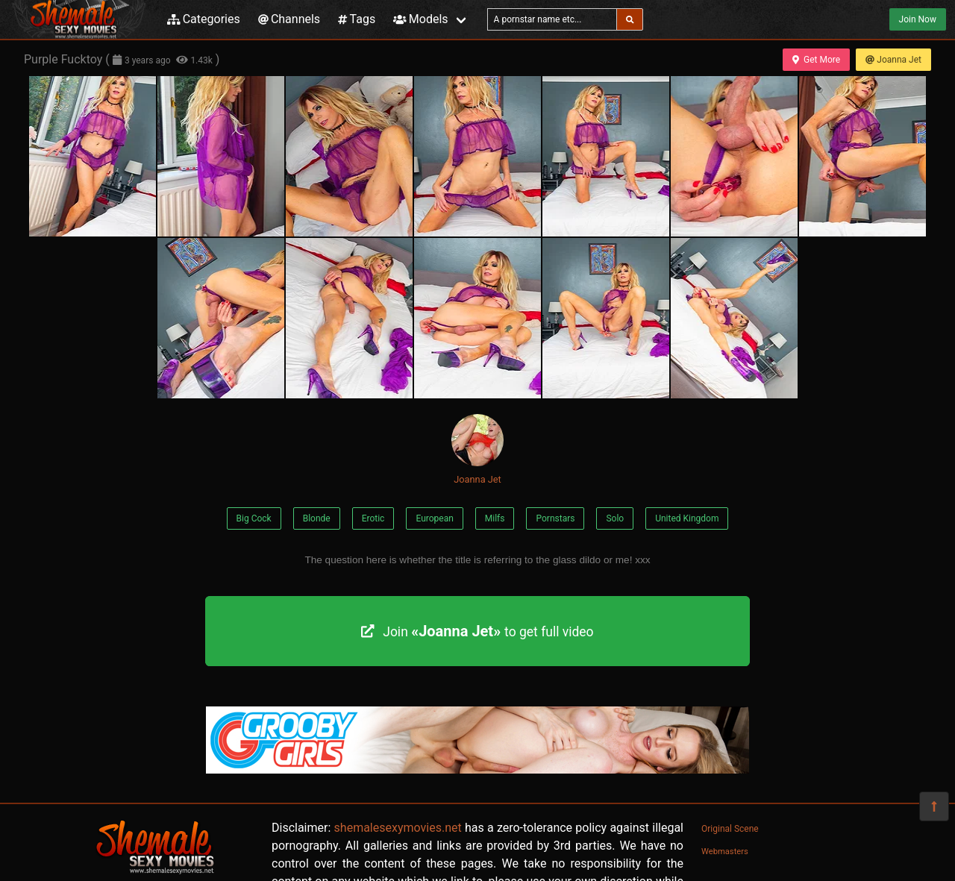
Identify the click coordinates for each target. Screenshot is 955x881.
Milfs (495, 518)
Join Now (917, 19)
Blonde (317, 518)
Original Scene (730, 829)
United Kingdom (686, 518)
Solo (615, 518)
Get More (816, 59)
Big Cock (254, 518)
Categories (203, 19)
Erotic (373, 518)
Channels (289, 19)
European (434, 518)
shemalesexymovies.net (398, 828)
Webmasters (724, 851)
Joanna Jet (893, 59)
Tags (356, 19)
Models (420, 19)
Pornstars (555, 518)
